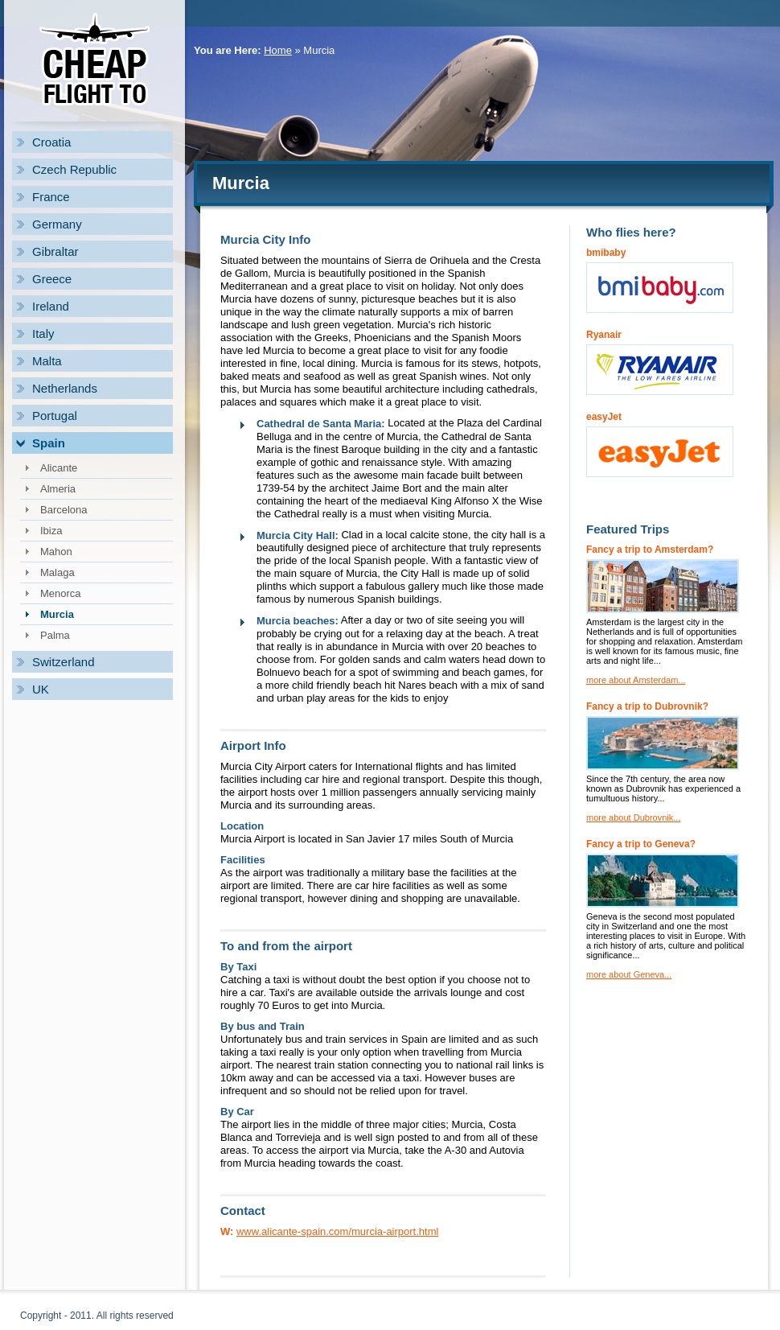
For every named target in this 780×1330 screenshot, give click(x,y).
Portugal (54, 415)
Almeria (58, 489)
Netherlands (64, 388)
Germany (57, 224)
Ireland (50, 306)
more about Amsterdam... (636, 680)
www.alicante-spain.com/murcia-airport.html (337, 1231)
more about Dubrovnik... (633, 817)
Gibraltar (55, 251)
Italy (43, 333)
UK (40, 689)
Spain (48, 443)
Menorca (60, 593)
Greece (52, 279)
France (51, 197)
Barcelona (64, 510)
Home (278, 50)
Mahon (56, 552)
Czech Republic (74, 169)
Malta (47, 361)
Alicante (58, 468)
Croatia (51, 142)
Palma (55, 635)
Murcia (57, 614)
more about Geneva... (628, 974)
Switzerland (63, 662)
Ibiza (51, 531)
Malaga (57, 572)
